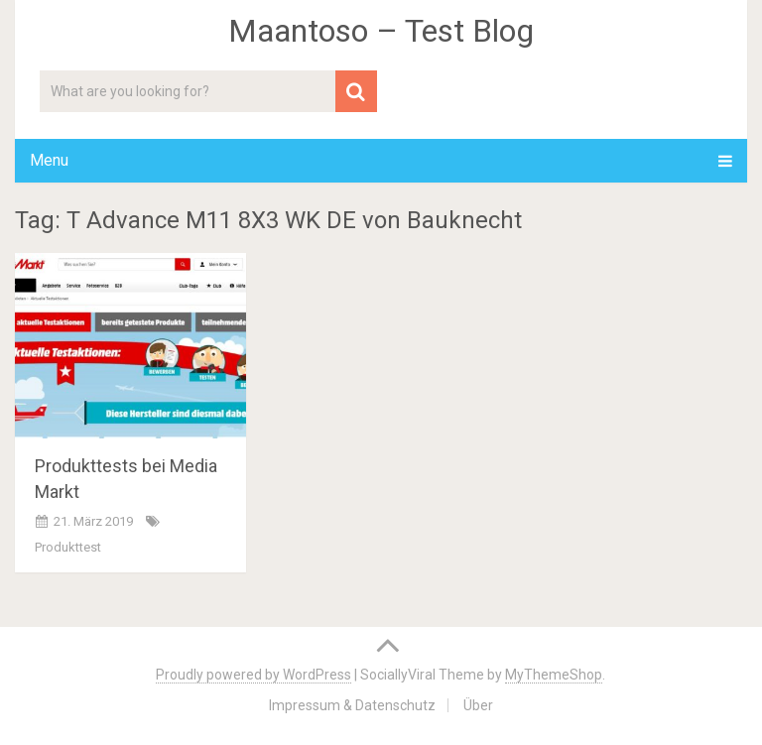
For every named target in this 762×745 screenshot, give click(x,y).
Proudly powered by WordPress (253, 675)
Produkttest (68, 547)
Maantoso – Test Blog (381, 31)
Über (478, 705)
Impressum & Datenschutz (352, 705)
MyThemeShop (553, 675)
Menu (49, 160)
